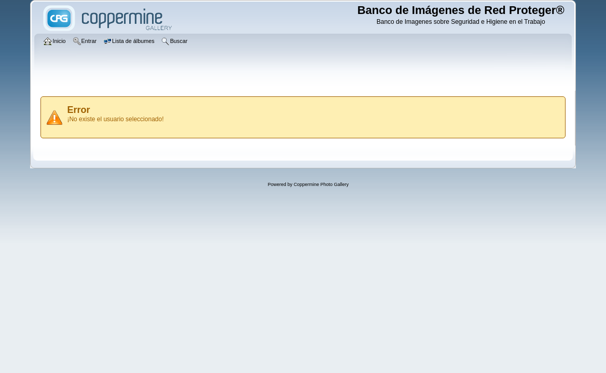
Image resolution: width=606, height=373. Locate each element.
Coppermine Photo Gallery (321, 184)
